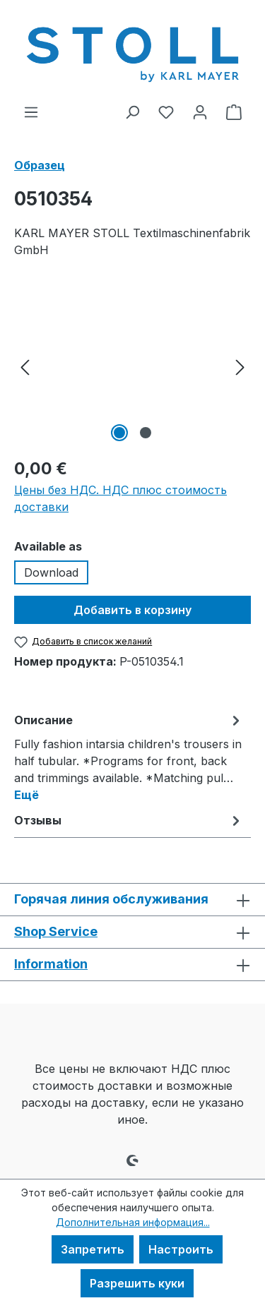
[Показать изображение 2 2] (145, 432)
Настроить (180, 1249)
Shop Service (56, 931)
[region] (132, 366)
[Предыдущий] (24, 366)
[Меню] (31, 111)
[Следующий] (240, 366)
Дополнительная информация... (133, 1222)
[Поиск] (132, 111)
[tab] (129, 757)
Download (51, 572)
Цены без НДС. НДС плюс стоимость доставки (120, 498)
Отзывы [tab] (129, 820)
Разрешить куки (137, 1283)
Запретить (92, 1249)
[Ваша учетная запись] (200, 111)
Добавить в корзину (132, 610)
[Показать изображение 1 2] (119, 432)
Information (51, 963)
